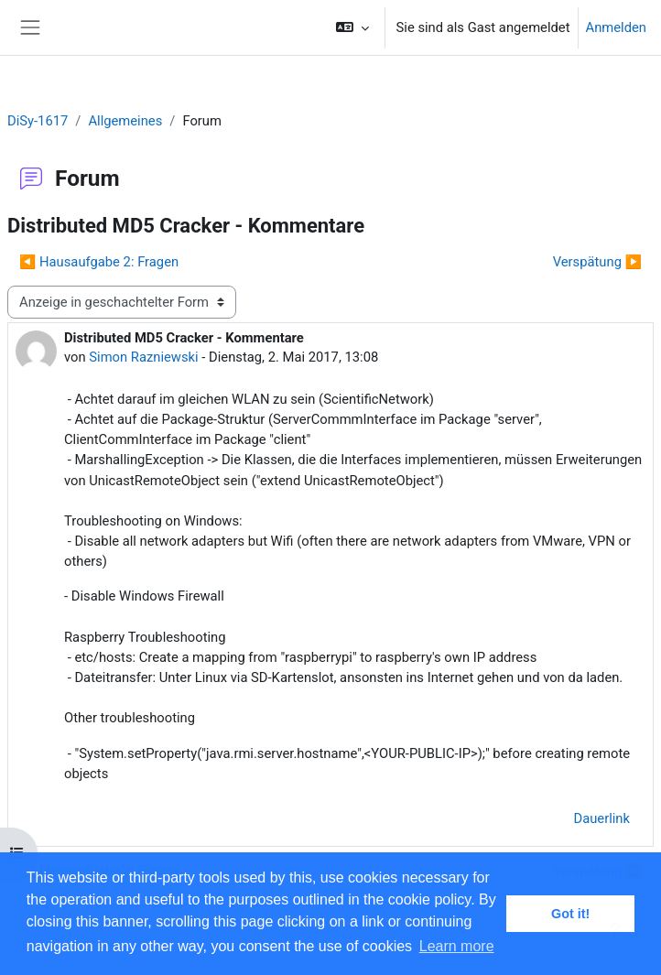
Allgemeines (125, 121)
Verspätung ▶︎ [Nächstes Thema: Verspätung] (597, 262)
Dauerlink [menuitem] (601, 818)
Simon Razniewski (143, 357)
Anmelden (616, 27)
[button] (352, 27)
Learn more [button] (456, 946)
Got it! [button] (570, 913)
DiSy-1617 (37, 121)
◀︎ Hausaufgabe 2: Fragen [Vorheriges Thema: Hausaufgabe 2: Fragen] (99, 262)
